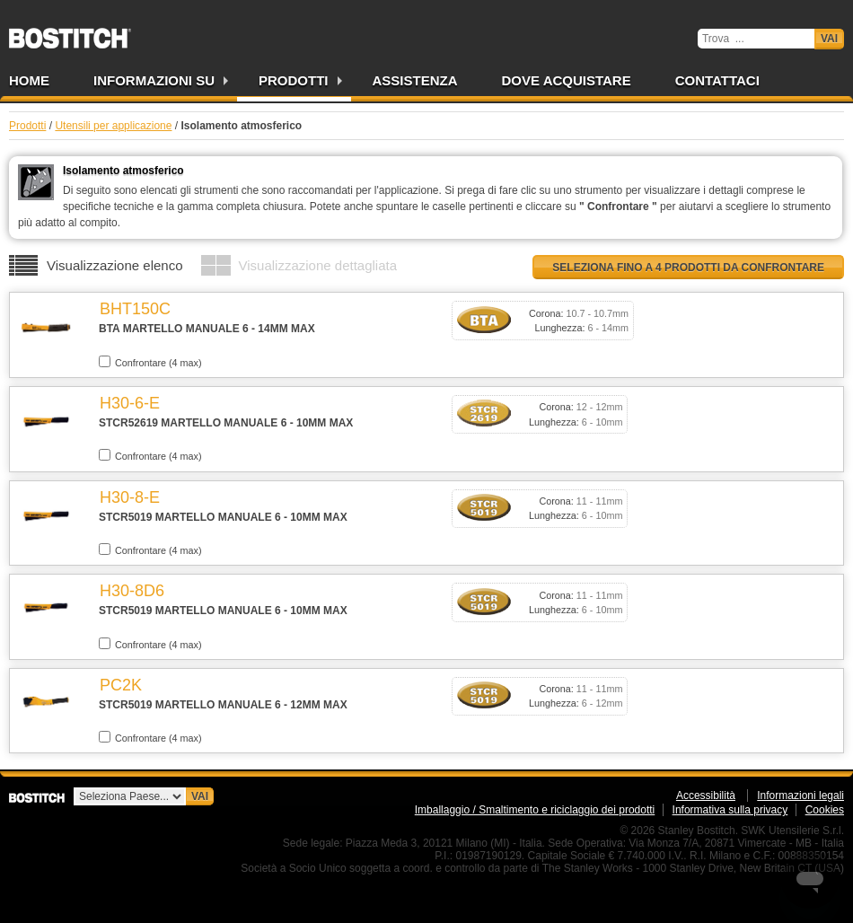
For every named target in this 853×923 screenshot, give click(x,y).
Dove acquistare (566, 80)
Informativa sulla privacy (730, 810)
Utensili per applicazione (113, 125)
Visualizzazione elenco (115, 265)
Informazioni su (154, 80)
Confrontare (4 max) (150, 362)
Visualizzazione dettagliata (318, 265)
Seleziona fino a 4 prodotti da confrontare (688, 267)
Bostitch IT (70, 32)
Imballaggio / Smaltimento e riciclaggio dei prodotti (535, 810)
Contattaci (717, 80)
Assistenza (415, 80)
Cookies (824, 810)
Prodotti (294, 80)
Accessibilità (705, 795)
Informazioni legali (800, 795)
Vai (829, 38)
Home (29, 80)
